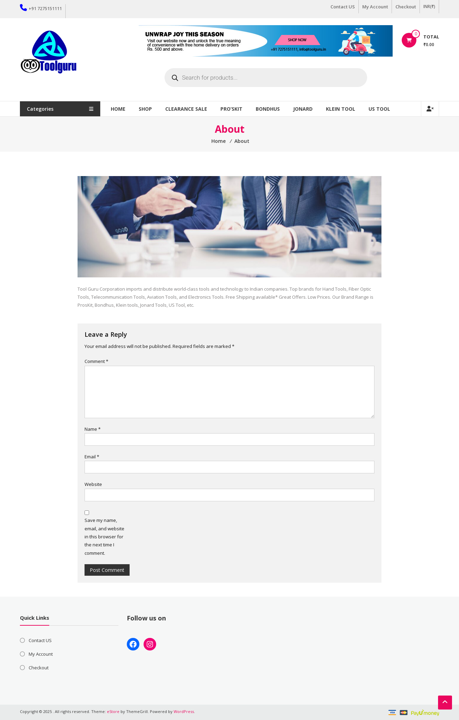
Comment (96, 361)
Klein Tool (340, 109)
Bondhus (268, 109)
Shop (145, 109)
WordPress (184, 711)
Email (92, 456)
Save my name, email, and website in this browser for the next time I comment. (104, 536)
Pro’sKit (231, 109)
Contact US (342, 6)
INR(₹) (429, 6)
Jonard (303, 109)
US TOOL (379, 109)
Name (93, 429)
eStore (113, 711)
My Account (375, 6)
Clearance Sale (186, 109)
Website (93, 484)
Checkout (405, 6)
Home (118, 109)
